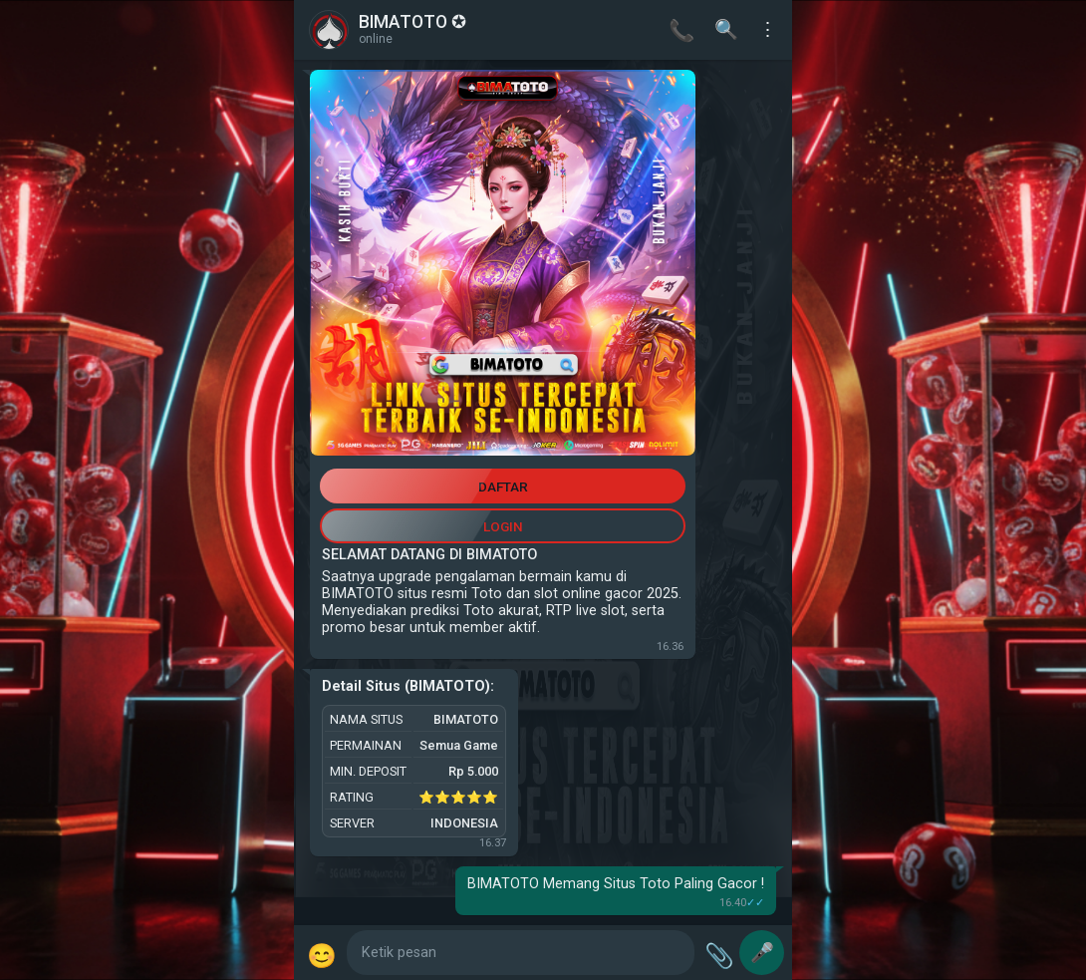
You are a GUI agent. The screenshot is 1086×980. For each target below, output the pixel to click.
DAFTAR (503, 486)
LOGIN (503, 526)
